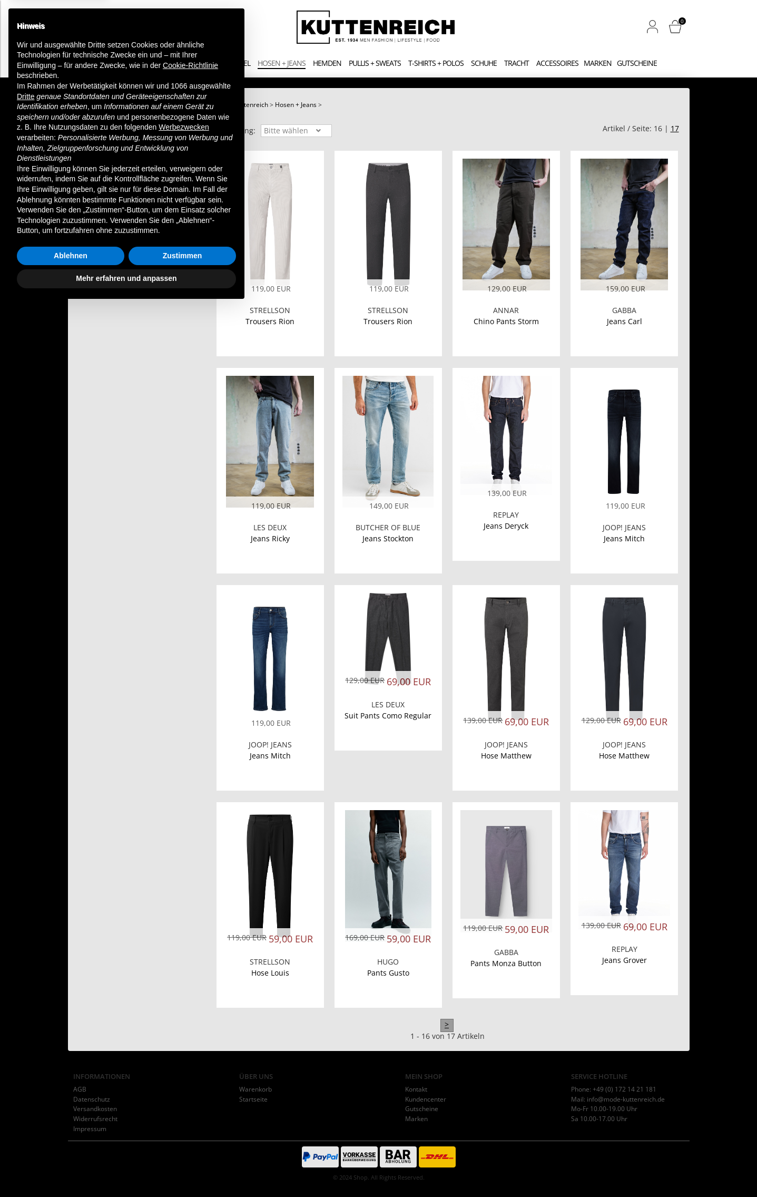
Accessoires (557, 63)
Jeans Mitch (624, 538)
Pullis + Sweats (375, 63)
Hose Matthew (506, 756)
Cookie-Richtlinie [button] (190, 955)
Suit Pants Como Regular (388, 716)
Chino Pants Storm (506, 321)
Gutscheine (637, 63)
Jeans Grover (624, 960)
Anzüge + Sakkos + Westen (140, 63)
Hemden (327, 63)
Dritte (25, 986)
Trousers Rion (269, 321)
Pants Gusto (388, 973)
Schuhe (484, 63)
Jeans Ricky (270, 538)
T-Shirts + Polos (436, 63)
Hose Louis (270, 973)
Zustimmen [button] (182, 1145)
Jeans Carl (624, 321)
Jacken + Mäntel (222, 63)
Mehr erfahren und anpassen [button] (126, 1168)
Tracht (516, 63)
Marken (598, 63)
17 (675, 128)
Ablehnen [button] (70, 1145)
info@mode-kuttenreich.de (626, 1099)
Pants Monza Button (506, 963)
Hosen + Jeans (282, 63)
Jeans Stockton (388, 538)
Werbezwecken (184, 1017)
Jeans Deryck (506, 526)
